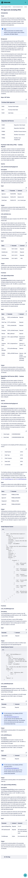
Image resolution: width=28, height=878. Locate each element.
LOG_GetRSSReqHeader (21, 479)
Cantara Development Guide (18, 6)
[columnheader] (5, 190)
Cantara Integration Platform (6, 6)
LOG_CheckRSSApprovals (8, 479)
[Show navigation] (25, 875)
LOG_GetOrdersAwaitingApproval (11, 717)
